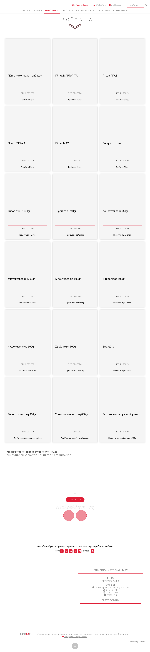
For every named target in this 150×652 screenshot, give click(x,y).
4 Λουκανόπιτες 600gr (21, 346)
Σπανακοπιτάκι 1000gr (21, 278)
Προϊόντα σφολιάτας (27, 235)
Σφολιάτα (108, 346)
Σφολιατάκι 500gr (66, 346)
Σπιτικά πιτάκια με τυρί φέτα (120, 414)
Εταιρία (38, 10)
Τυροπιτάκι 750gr (65, 211)
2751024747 (112, 590)
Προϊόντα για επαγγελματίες (79, 10)
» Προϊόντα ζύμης (45, 546)
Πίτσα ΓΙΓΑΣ (110, 75)
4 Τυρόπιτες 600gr (114, 278)
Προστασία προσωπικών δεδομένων (111, 634)
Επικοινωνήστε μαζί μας (110, 570)
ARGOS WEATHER (39, 621)
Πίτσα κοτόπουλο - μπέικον (25, 75)
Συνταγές (104, 10)
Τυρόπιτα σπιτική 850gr (22, 414)
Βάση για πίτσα (112, 143)
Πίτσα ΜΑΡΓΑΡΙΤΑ (66, 75)
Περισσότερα (27, 93)
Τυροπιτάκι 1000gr (19, 211)
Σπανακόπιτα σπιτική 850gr (71, 414)
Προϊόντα (51, 10)
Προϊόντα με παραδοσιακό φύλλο (28, 438)
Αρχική (26, 10)
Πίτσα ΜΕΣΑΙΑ (16, 143)
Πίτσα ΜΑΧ (62, 143)
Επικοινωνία (120, 10)
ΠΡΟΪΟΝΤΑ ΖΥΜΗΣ (110, 581)
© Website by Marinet (136, 641)
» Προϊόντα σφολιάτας (66, 546)
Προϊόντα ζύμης (27, 99)
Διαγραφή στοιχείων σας (75, 636)
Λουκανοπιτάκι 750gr (115, 211)
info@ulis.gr (115, 5)
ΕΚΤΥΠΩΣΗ (88, 551)
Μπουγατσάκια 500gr (68, 278)
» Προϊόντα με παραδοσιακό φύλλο (95, 546)
